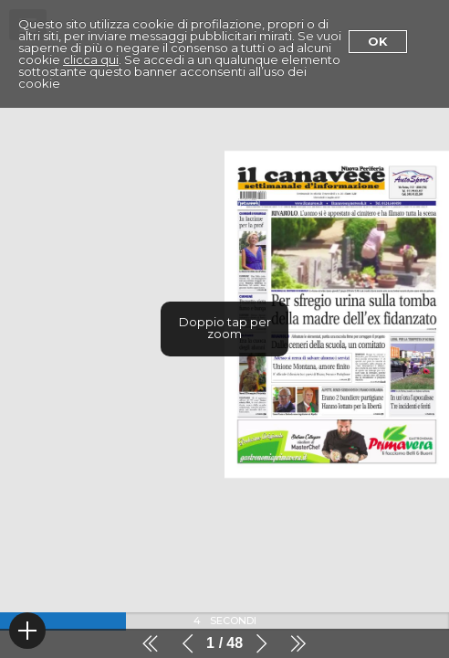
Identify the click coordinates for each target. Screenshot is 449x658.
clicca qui (91, 59)
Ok (378, 41)
